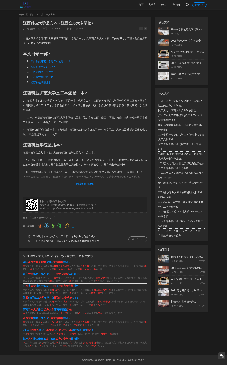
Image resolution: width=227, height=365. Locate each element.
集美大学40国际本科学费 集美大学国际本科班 (196, 52)
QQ (46, 225)
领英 (73, 225)
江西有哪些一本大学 (42, 72)
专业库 (164, 4)
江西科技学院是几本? (43, 66)
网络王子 (31, 28)
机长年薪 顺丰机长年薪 (184, 301)
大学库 (152, 4)
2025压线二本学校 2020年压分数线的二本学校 (197, 74)
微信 (53, 225)
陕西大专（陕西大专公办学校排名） (178, 110)
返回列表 (137, 239)
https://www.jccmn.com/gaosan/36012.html (72, 208)
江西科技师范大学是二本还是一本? (50, 61)
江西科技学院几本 (41, 82)
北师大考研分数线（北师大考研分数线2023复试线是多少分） (67, 241)
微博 (40, 225)
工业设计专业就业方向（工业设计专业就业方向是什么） (64, 236)
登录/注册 (199, 4)
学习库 (176, 4)
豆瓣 (59, 225)
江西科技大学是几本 (42, 217)
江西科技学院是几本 (42, 77)
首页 (141, 4)
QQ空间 (66, 225)
